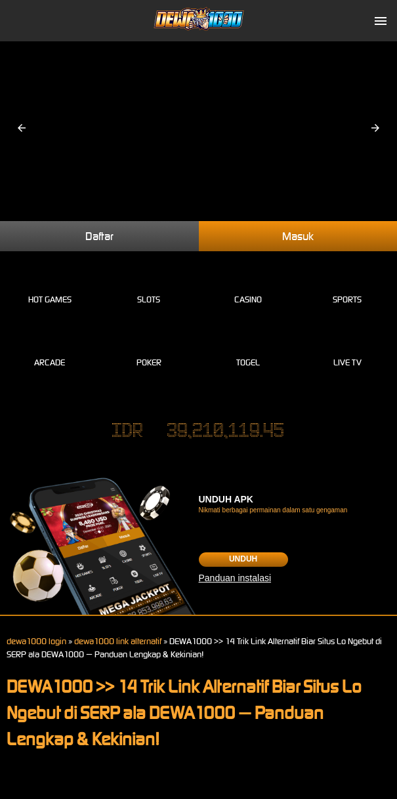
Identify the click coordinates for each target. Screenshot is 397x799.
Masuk (298, 236)
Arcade (49, 347)
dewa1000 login (36, 641)
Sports (347, 284)
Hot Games (49, 284)
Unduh (243, 558)
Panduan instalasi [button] (235, 578)
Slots (149, 284)
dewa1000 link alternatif (117, 641)
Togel (248, 347)
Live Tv (347, 347)
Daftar (99, 236)
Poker (149, 347)
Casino (248, 284)
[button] (21, 128)
